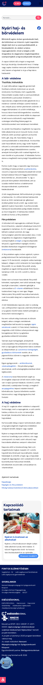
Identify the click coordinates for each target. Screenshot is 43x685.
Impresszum (21, 603)
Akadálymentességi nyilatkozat (13, 608)
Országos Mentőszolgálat (11, 592)
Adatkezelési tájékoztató (21, 605)
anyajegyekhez (8, 388)
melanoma (6, 249)
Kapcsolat (31, 603)
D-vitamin (19, 288)
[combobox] (21, 18)
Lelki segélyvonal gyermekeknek (13, 574)
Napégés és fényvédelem (12, 484)
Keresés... (38, 18)
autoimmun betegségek (28, 349)
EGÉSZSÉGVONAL (8, 603)
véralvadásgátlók (9, 366)
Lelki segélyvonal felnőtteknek (26, 572)
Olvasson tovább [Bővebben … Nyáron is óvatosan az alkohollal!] (28, 555)
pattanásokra (30, 168)
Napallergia (6, 481)
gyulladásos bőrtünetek (11, 352)
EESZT (25, 592)
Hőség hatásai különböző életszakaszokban (20, 487)
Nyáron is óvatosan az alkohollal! (16, 538)
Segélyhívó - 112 (7, 572)
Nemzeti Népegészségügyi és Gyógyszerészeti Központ (18, 586)
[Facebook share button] (39, 28)
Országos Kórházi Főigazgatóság (14, 590)
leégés (19, 240)
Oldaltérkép (6, 605)
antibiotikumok (26, 363)
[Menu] (40, 3)
